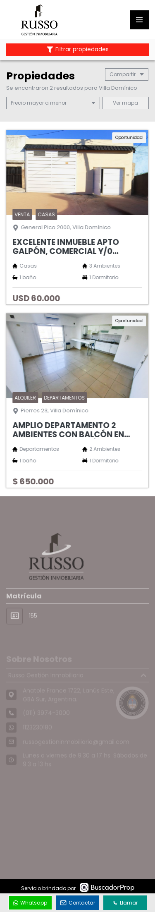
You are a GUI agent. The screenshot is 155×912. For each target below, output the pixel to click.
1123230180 (37, 733)
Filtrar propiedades (78, 49)
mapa (125, 102)
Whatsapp (30, 902)
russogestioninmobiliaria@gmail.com (76, 748)
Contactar (77, 902)
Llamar (125, 902)
